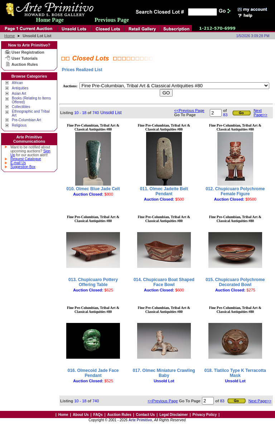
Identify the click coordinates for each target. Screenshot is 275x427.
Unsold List (110, 112)
